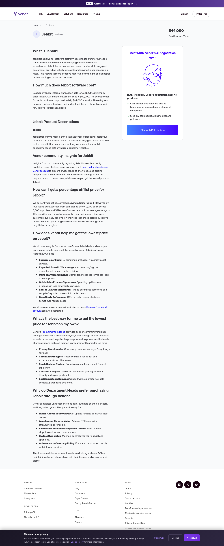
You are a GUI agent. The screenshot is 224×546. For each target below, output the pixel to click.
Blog (79, 488)
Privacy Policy (75, 538)
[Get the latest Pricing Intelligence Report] (112, 3)
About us (81, 517)
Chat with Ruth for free (152, 130)
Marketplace (30, 493)
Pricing (96, 14)
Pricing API (29, 512)
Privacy (133, 493)
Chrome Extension (33, 488)
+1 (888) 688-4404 (142, 528)
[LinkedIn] (185, 483)
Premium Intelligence (53, 332)
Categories (29, 498)
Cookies (134, 503)
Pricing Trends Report (87, 503)
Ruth (40, 14)
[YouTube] (197, 483)
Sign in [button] (184, 14)
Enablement (53, 14)
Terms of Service (58, 538)
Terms (133, 488)
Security (134, 518)
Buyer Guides (83, 498)
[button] (68, 14)
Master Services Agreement (143, 513)
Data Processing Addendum (143, 508)
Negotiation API (31, 517)
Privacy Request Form (140, 523)
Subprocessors (137, 498)
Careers (80, 522)
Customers (82, 493)
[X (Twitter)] (191, 483)
